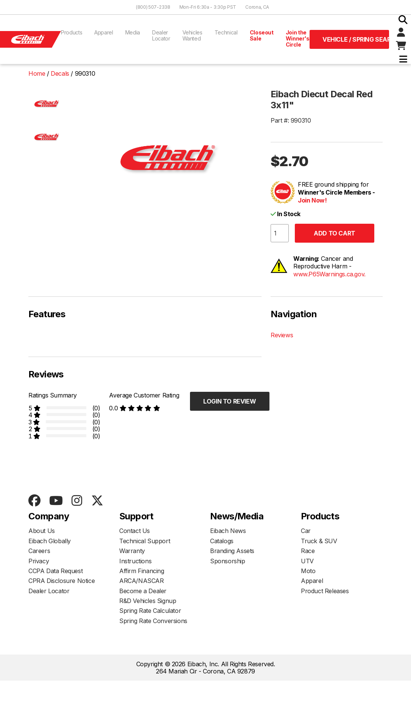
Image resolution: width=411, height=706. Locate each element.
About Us (41, 530)
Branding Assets (232, 550)
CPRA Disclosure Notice (61, 580)
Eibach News (228, 530)
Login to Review (229, 401)
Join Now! (312, 200)
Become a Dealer (143, 591)
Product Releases (325, 591)
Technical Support (144, 541)
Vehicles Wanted (192, 35)
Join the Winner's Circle (298, 38)
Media (132, 32)
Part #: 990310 (291, 120)
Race (307, 550)
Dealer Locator (161, 35)
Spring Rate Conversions (153, 620)
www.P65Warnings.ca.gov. (329, 274)
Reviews (282, 335)
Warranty (132, 550)
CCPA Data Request (55, 570)
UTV (307, 561)
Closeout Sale (262, 35)
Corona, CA (257, 7)
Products (71, 32)
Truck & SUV (319, 541)
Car (306, 530)
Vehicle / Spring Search (355, 39)
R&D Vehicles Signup (147, 600)
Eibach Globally (49, 541)
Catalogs (222, 541)
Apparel (103, 32)
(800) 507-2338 (153, 7)
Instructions (135, 561)
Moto (308, 570)
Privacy (38, 561)
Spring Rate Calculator (150, 610)
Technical (226, 32)
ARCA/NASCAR (141, 580)
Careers (39, 550)
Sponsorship (227, 561)
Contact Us (134, 530)
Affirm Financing (141, 570)
